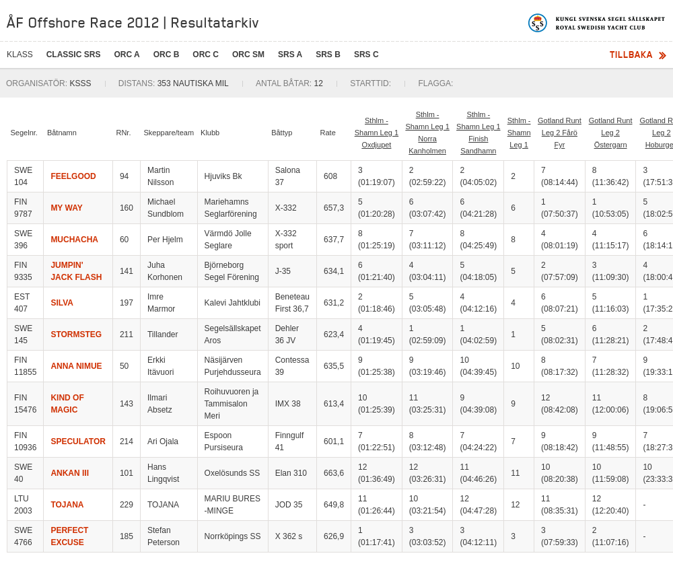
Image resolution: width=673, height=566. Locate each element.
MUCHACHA (74, 239)
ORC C (205, 54)
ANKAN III (69, 473)
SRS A (290, 54)
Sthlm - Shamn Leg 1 (519, 132)
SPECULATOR (78, 441)
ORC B (166, 54)
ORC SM (248, 54)
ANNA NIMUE (76, 366)
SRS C (366, 54)
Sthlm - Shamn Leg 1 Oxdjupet (376, 132)
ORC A (126, 54)
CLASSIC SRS (73, 54)
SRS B (328, 54)
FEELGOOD (73, 176)
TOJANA (66, 504)
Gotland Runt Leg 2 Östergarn (611, 132)
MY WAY (66, 208)
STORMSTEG (76, 334)
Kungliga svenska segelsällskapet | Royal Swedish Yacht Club (597, 22)
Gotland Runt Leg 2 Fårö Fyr (559, 132)
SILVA (61, 303)
